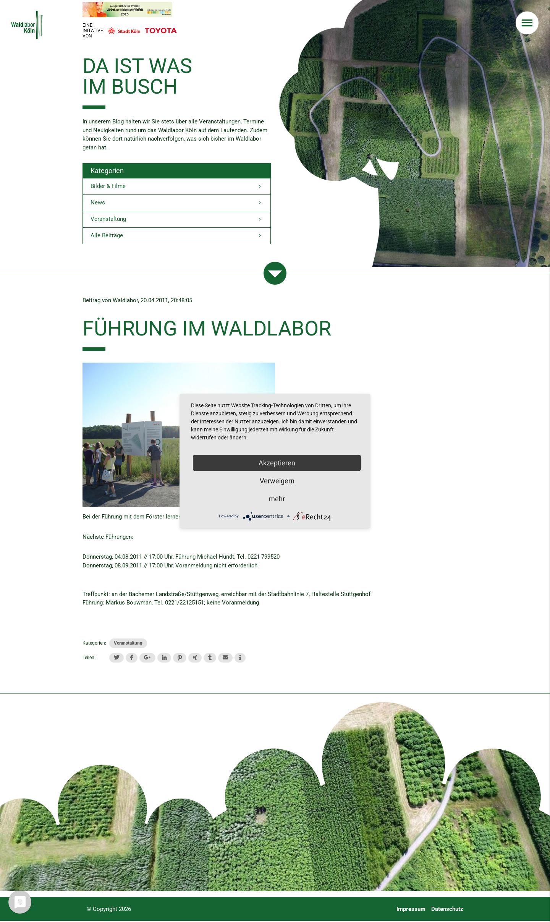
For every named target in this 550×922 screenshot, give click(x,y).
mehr (277, 498)
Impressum (410, 910)
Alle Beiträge (177, 236)
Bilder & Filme (177, 186)
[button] (116, 658)
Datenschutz (447, 910)
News (177, 203)
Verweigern (277, 480)
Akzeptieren (277, 463)
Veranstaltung (177, 220)
